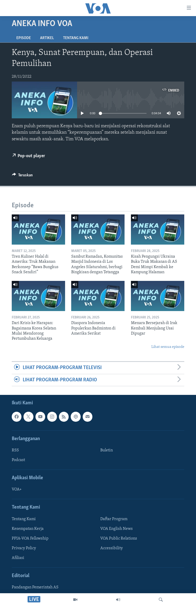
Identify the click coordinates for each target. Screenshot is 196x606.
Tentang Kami (75, 38)
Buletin (106, 450)
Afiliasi (18, 558)
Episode (23, 38)
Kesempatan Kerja (28, 529)
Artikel (47, 38)
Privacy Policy (24, 548)
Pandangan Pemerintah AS (35, 587)
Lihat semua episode (167, 347)
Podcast (18, 460)
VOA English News (116, 529)
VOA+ (17, 489)
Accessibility (111, 548)
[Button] (22, 176)
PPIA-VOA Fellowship (30, 538)
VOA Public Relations (118, 538)
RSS (15, 450)
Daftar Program (113, 519)
